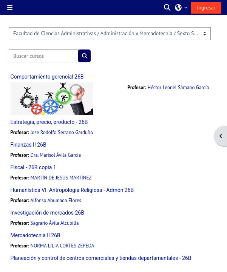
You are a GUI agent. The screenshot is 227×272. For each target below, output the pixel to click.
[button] (167, 7)
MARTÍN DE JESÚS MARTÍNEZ (61, 178)
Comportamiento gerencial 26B (47, 77)
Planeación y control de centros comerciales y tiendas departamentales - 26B (101, 258)
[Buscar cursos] (44, 55)
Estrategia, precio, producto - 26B (49, 122)
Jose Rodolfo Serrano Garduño (62, 132)
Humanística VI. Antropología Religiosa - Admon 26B (72, 190)
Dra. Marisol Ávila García (56, 155)
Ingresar (206, 7)
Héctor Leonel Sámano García (178, 87)
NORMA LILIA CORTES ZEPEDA (62, 246)
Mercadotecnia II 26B (35, 235)
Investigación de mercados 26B (47, 213)
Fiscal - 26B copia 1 (33, 167)
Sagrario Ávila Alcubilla (55, 223)
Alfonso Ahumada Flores (56, 200)
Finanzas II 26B (28, 145)
